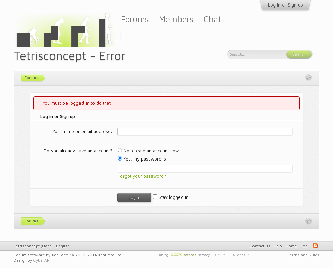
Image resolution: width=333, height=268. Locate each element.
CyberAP (41, 260)
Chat (212, 19)
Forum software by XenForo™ (68, 254)
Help (278, 245)
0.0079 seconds (183, 254)
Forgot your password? (142, 176)
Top (304, 245)
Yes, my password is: (143, 159)
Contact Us (259, 245)
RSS (315, 245)
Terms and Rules (303, 254)
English (63, 245)
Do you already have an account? (78, 150)
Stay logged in (170, 197)
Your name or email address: (82, 131)
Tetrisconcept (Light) (33, 245)
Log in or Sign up (285, 5)
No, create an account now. (149, 150)
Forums (135, 19)
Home (291, 245)
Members (176, 19)
